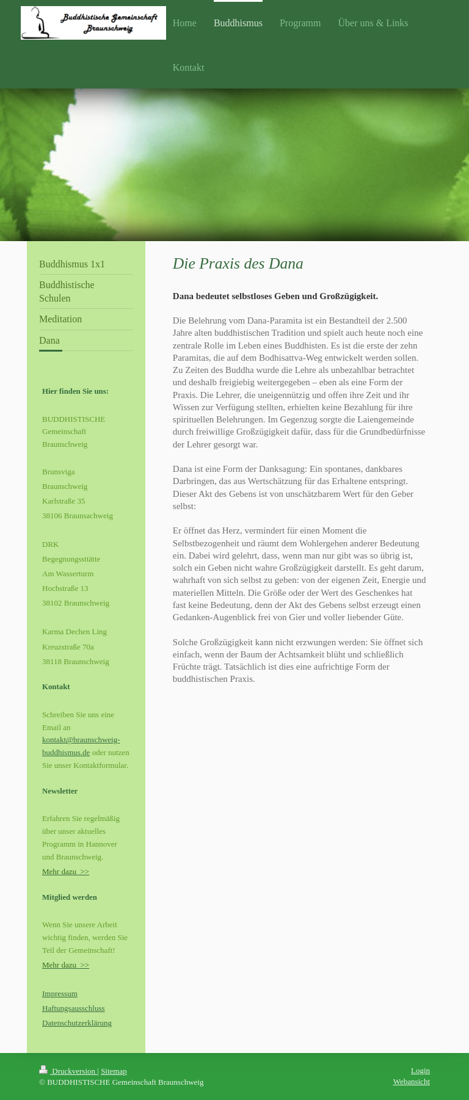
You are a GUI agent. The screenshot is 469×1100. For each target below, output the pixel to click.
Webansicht (411, 1081)
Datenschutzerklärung (77, 1022)
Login (420, 1070)
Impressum (60, 993)
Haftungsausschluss (73, 1008)
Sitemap (114, 1071)
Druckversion (68, 1071)
